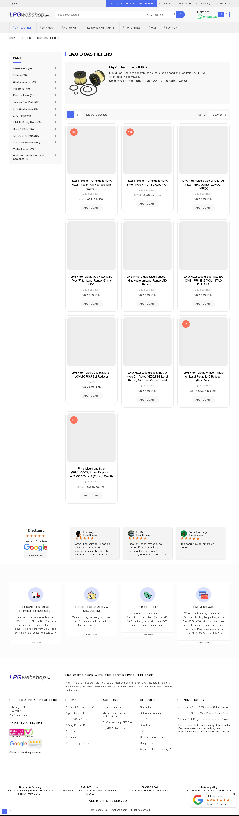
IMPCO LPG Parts (26, 135)
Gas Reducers (24, 82)
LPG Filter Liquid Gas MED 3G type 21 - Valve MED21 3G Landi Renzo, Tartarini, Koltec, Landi (147, 376)
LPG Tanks (22, 115)
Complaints (146, 743)
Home (17, 57)
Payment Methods (75, 713)
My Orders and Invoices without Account (115, 714)
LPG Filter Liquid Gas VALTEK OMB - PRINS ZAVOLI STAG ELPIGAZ (203, 280)
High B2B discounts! (114, 728)
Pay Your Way (203, 607)
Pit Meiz (140, 532)
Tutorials (145, 719)
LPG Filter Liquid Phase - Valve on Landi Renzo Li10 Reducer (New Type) (204, 376)
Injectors (21, 88)
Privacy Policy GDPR (76, 725)
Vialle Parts (23, 149)
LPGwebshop (215, 796)
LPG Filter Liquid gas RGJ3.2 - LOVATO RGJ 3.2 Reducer (91, 374)
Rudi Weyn (89, 532)
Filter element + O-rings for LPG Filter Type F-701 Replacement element (91, 184)
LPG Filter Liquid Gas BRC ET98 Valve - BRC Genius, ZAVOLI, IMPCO (203, 184)
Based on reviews (217, 804)
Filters (20, 75)
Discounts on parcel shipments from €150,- (35, 608)
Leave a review (35, 555)
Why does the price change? (155, 749)
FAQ (142, 731)
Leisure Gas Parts (27, 102)
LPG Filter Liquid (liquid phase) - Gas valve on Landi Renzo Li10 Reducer (147, 280)
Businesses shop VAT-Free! (118, 722)
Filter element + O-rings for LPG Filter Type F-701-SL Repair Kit (147, 182)
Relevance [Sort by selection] (219, 114)
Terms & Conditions (76, 719)
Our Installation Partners (153, 737)
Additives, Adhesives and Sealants (28, 157)
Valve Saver (22, 68)
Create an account (112, 707)
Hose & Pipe (23, 129)
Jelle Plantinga (198, 532)
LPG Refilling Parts (28, 122)
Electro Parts (24, 95)
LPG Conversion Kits (28, 142)
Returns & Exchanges (151, 713)
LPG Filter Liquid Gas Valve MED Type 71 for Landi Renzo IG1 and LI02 (91, 280)
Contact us (146, 707)
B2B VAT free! (148, 607)
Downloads (146, 725)
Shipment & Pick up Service (80, 707)
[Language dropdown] (14, 3)
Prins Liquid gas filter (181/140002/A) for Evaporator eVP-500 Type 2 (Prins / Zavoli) (91, 472)
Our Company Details (77, 743)
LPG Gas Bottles (26, 109)
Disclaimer (71, 737)
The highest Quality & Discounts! (91, 608)
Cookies (70, 731)
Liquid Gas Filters (91, 193)
